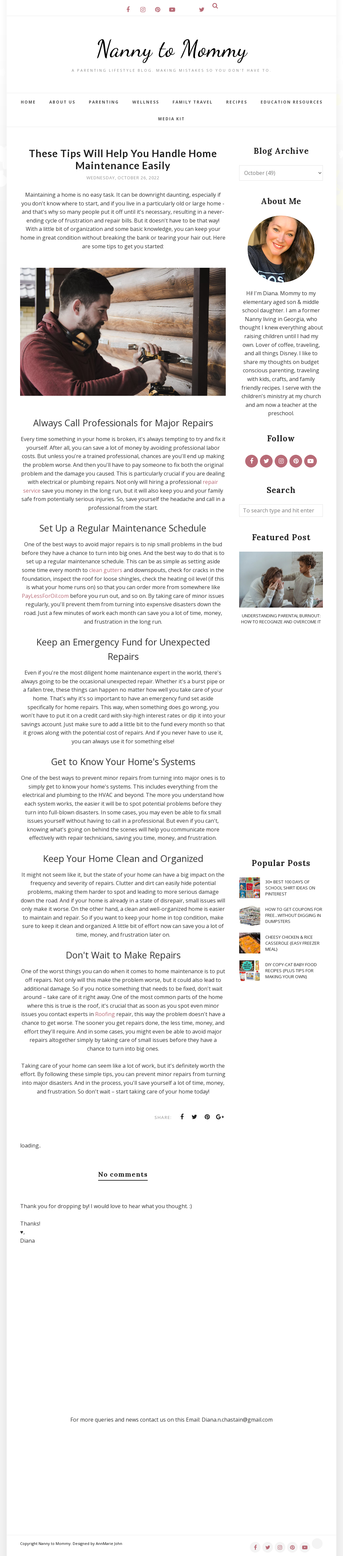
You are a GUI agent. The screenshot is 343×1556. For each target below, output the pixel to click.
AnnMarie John (109, 1543)
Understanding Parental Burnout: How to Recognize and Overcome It (281, 619)
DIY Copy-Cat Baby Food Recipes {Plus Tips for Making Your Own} (291, 970)
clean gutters (105, 570)
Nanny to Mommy (171, 48)
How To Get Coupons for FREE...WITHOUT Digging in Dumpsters (293, 915)
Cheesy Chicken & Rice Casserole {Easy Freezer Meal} (292, 943)
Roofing (105, 1014)
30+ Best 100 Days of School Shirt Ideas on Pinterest (290, 888)
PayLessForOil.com (45, 596)
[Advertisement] (281, 742)
